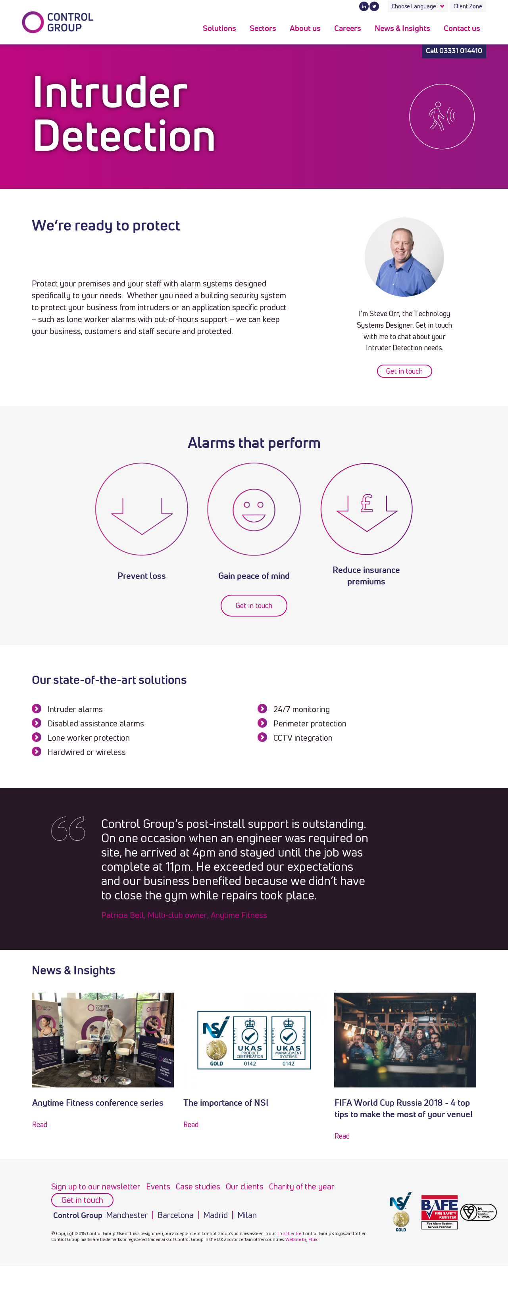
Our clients (245, 1186)
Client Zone (468, 6)
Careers (347, 29)
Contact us (462, 29)
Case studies (198, 1186)
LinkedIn (364, 6)
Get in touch (404, 371)
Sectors (263, 29)
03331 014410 (460, 51)
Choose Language (414, 6)
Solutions (219, 29)
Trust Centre (289, 1233)
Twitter (374, 6)
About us (305, 29)
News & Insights (402, 29)
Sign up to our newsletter (95, 1186)
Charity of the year (302, 1186)
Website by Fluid (302, 1239)
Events (158, 1186)
